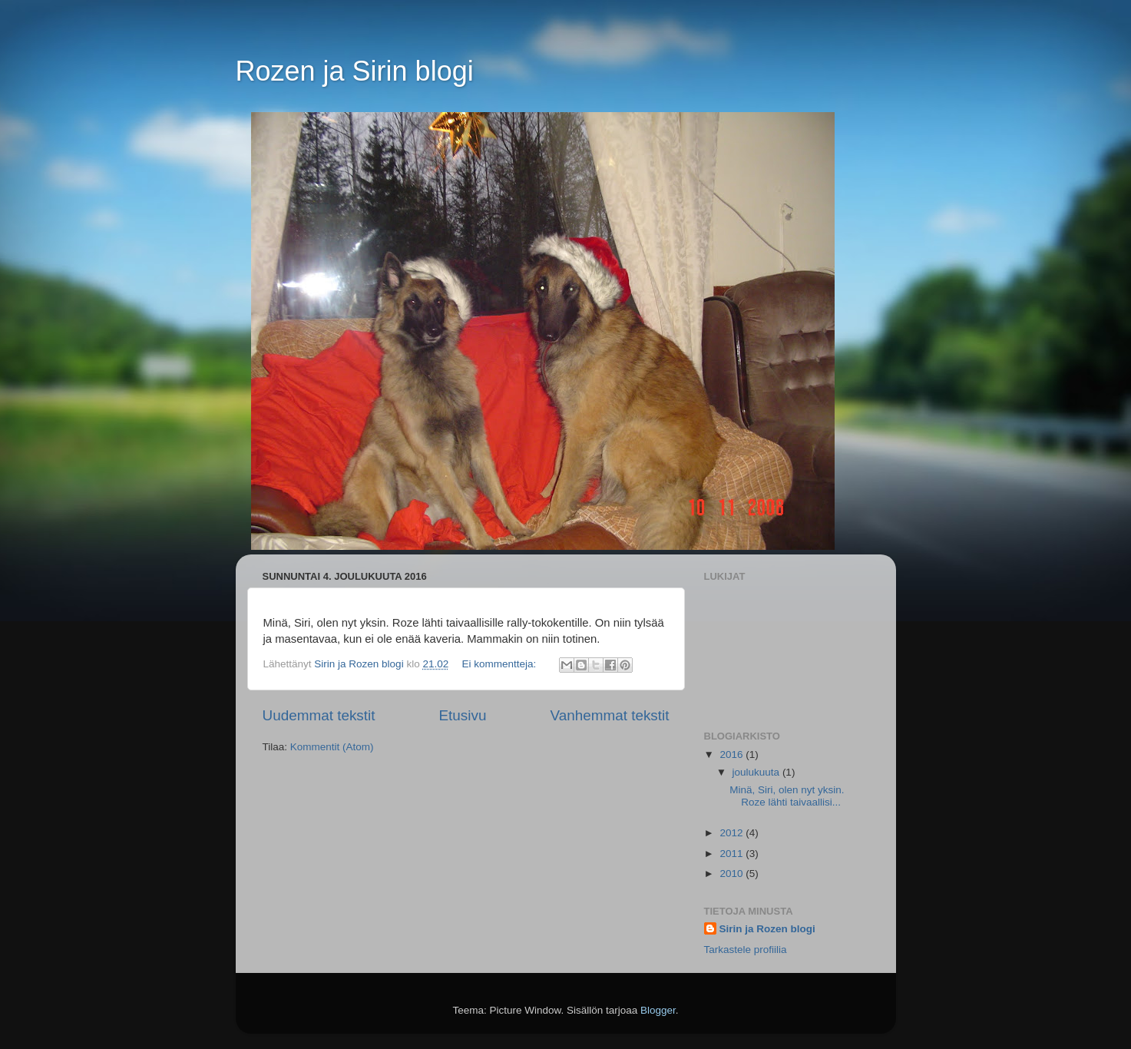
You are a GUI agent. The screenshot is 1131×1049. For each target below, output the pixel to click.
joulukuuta (757, 772)
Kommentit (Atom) (332, 747)
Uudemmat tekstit (319, 715)
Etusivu (462, 715)
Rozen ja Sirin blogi (355, 71)
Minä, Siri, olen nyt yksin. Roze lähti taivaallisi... (786, 796)
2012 (732, 833)
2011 (732, 853)
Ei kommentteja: (500, 664)
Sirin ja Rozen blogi (767, 929)
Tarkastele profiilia (745, 949)
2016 (732, 754)
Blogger (658, 1010)
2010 (732, 873)
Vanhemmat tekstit (609, 715)
